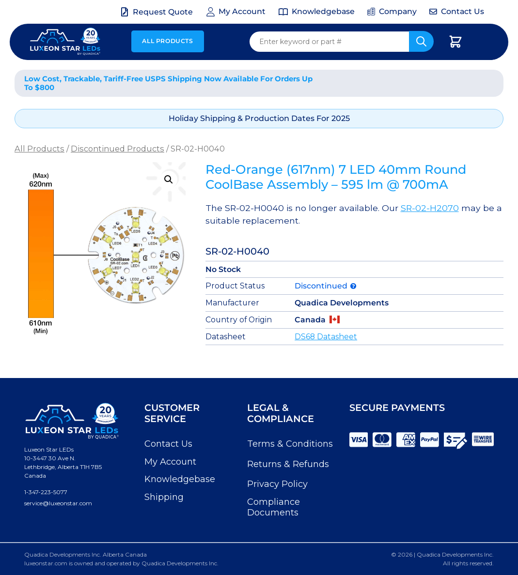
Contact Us (168, 444)
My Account (170, 461)
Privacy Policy (277, 484)
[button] (168, 179)
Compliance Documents (273, 507)
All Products (167, 41)
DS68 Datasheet (326, 336)
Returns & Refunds (288, 464)
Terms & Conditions (290, 444)
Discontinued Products (117, 148)
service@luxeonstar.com (58, 503)
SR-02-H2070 (430, 208)
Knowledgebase (179, 479)
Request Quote (163, 11)
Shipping (164, 497)
